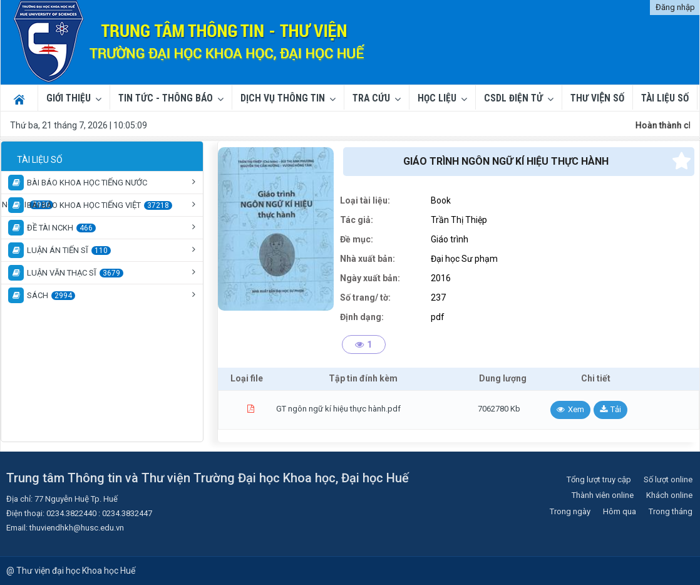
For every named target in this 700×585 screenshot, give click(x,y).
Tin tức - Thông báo (165, 98)
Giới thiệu (68, 98)
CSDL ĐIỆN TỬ (513, 98)
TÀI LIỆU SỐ (665, 98)
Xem (576, 409)
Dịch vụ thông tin (282, 98)
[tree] (102, 227)
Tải (615, 409)
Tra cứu (371, 98)
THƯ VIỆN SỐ (597, 98)
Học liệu (437, 98)
